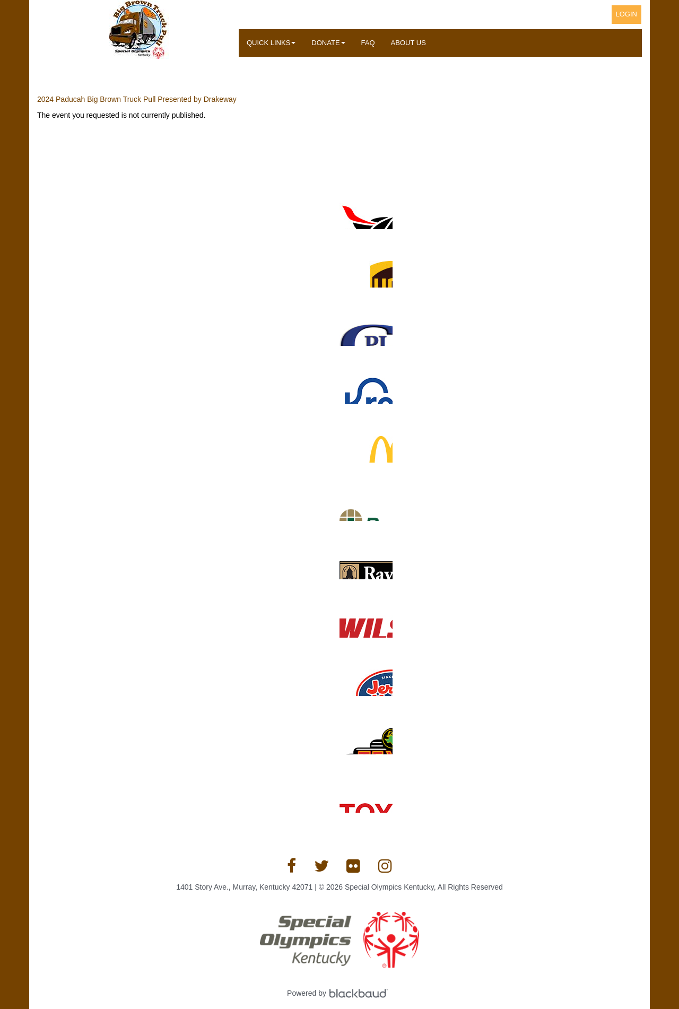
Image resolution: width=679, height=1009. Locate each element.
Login (626, 14)
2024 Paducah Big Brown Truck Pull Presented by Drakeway (137, 99)
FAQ (368, 43)
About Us (408, 43)
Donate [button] (328, 43)
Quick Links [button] (271, 43)
